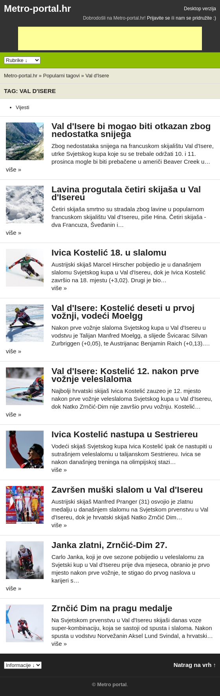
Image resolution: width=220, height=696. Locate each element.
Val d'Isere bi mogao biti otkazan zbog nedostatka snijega (131, 130)
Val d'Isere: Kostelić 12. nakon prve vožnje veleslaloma (125, 375)
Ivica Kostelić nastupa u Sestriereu (124, 434)
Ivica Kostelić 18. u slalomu (109, 253)
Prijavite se (158, 18)
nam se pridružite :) (196, 18)
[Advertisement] (110, 38)
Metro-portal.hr (37, 8)
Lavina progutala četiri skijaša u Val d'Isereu (126, 193)
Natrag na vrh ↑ (195, 664)
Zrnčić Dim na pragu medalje (111, 608)
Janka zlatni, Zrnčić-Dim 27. (109, 545)
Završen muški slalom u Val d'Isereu (127, 490)
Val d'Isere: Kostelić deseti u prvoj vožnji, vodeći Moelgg (122, 312)
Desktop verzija (200, 8)
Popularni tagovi (61, 76)
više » (13, 169)
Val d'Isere (97, 76)
